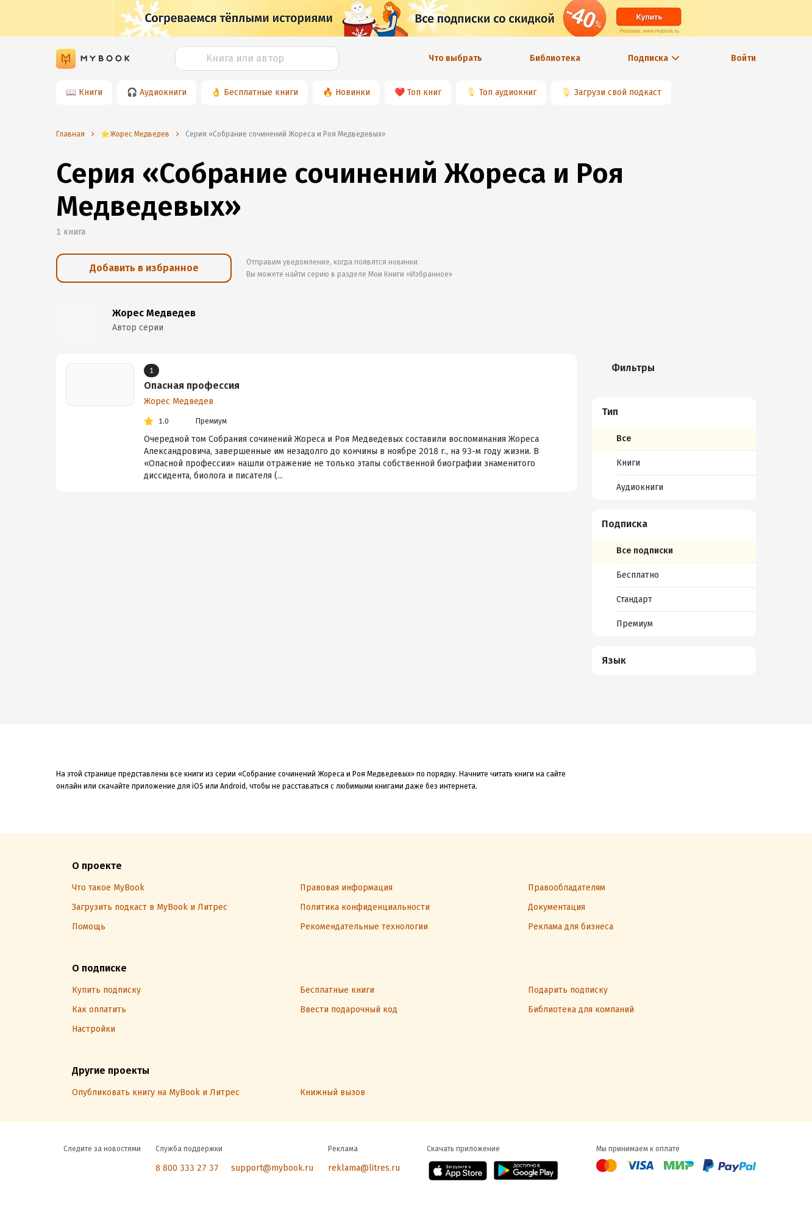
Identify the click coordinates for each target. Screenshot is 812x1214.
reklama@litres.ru (364, 1168)
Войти (743, 58)
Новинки (352, 92)
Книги (90, 92)
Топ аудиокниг (507, 92)
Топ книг (424, 92)
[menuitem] (674, 448)
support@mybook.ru (272, 1168)
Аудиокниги (163, 92)
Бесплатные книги (261, 92)
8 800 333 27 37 (187, 1168)
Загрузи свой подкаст (617, 92)
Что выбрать (455, 58)
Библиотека (555, 58)
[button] (674, 412)
